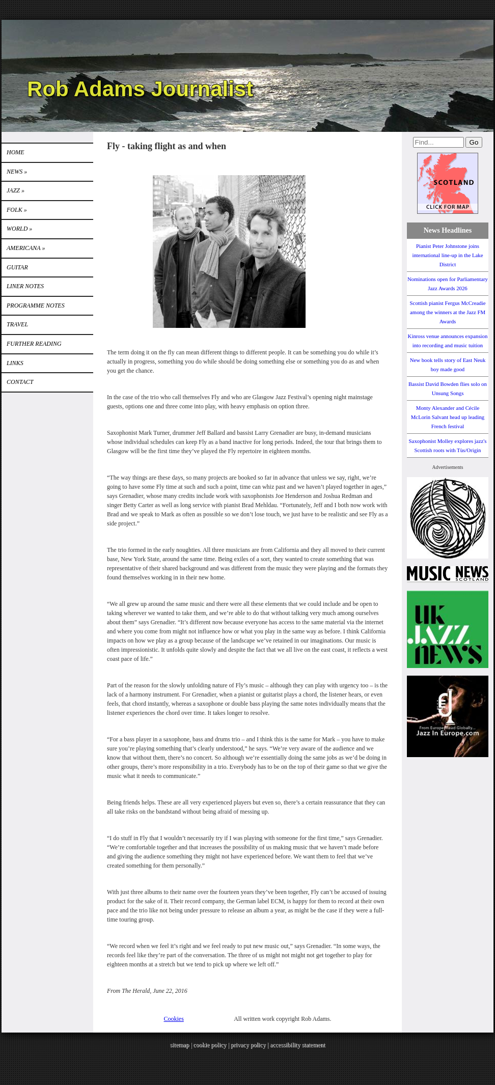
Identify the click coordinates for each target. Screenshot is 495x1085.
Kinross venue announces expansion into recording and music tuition (448, 340)
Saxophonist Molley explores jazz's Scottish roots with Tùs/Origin (448, 445)
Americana (26, 248)
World (19, 228)
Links (15, 363)
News (17, 171)
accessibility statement (297, 1044)
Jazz (15, 190)
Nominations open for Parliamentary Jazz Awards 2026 (447, 283)
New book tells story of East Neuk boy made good (448, 364)
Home (15, 152)
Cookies (174, 1018)
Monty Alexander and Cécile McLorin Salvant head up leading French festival (448, 417)
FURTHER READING (34, 343)
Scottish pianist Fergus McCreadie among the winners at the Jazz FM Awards (448, 312)
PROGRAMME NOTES (36, 305)
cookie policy (209, 1044)
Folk (17, 209)
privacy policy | (250, 1044)
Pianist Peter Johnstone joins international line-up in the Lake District (447, 255)
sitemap (179, 1044)
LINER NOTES (25, 286)
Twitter (451, 43)
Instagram (470, 43)
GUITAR (17, 267)
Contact (20, 381)
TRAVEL (17, 324)
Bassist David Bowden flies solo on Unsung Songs (447, 388)
